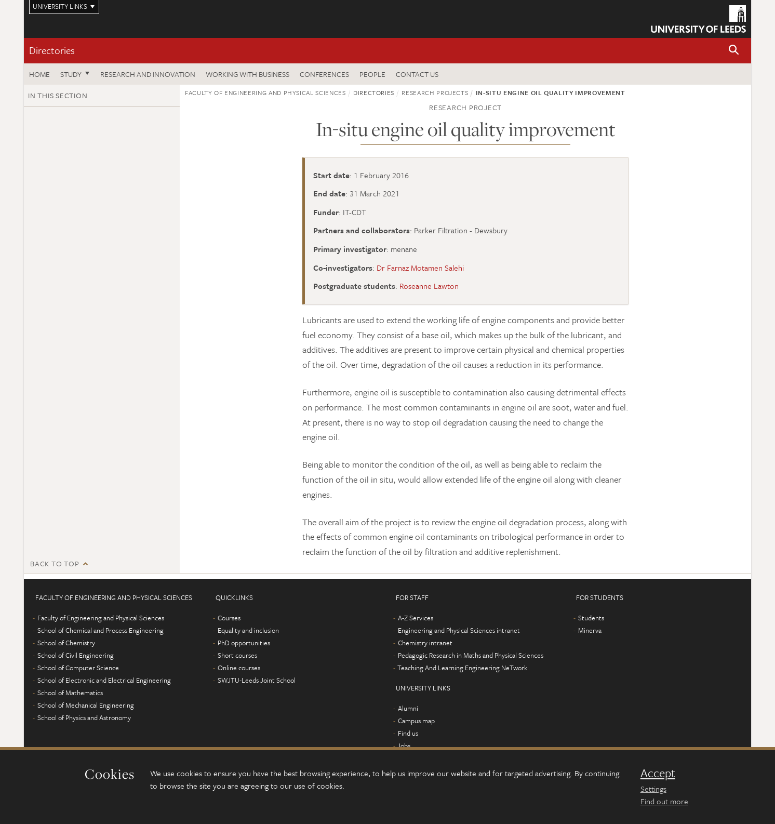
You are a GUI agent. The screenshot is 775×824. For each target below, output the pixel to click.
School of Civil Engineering (75, 655)
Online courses (239, 667)
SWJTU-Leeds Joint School (257, 680)
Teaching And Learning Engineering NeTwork (462, 667)
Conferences (324, 74)
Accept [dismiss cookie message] (657, 773)
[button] (734, 50)
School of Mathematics (70, 692)
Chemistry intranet (425, 642)
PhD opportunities (244, 642)
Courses (229, 618)
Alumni (408, 708)
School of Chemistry (66, 642)
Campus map (416, 720)
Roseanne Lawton (429, 285)
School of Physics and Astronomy (84, 717)
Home (39, 74)
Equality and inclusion (248, 630)
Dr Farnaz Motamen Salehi (420, 267)
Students (591, 618)
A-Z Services (415, 618)
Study (71, 74)
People (372, 74)
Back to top (54, 563)
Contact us (417, 74)
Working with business (247, 74)
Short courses (237, 655)
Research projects (435, 92)
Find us (408, 733)
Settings (653, 788)
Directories (52, 50)
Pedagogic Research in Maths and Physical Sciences (470, 655)
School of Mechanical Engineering (85, 705)
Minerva (590, 630)
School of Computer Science (78, 667)
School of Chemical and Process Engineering (100, 630)
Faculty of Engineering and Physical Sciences (265, 92)
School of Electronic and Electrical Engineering (104, 680)
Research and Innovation (147, 74)
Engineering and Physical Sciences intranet (459, 630)
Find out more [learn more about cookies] (664, 801)
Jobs (403, 745)
